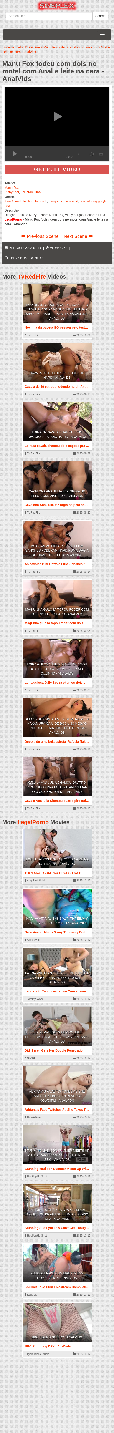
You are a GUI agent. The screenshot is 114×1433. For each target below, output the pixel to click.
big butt (28, 201)
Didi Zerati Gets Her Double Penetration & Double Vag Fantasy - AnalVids (57, 1036)
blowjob (54, 201)
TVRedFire (32, 276)
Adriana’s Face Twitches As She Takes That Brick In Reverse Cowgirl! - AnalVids (57, 1096)
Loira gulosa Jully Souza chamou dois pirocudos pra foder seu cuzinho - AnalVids (57, 668)
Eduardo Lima (31, 192)
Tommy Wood (34, 999)
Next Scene (78, 236)
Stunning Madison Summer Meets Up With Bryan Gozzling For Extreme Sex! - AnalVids (57, 1155)
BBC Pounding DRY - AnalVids (57, 1337)
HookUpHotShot (35, 1176)
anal (18, 201)
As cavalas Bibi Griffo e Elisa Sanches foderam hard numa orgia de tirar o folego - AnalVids (57, 550)
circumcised (69, 201)
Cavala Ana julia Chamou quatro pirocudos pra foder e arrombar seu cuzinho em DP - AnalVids (57, 787)
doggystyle (99, 201)
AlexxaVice (32, 940)
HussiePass (33, 1117)
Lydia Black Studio (37, 1354)
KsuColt (30, 1294)
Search (100, 16)
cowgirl (85, 201)
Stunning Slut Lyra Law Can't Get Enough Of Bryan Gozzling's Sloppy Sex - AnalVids (57, 1214)
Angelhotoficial (34, 880)
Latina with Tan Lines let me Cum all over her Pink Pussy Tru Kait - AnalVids (57, 977)
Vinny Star (12, 192)
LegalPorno (33, 822)
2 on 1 (9, 201)
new (7, 206)
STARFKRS (32, 1058)
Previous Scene (40, 236)
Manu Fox (12, 187)
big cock (41, 201)
